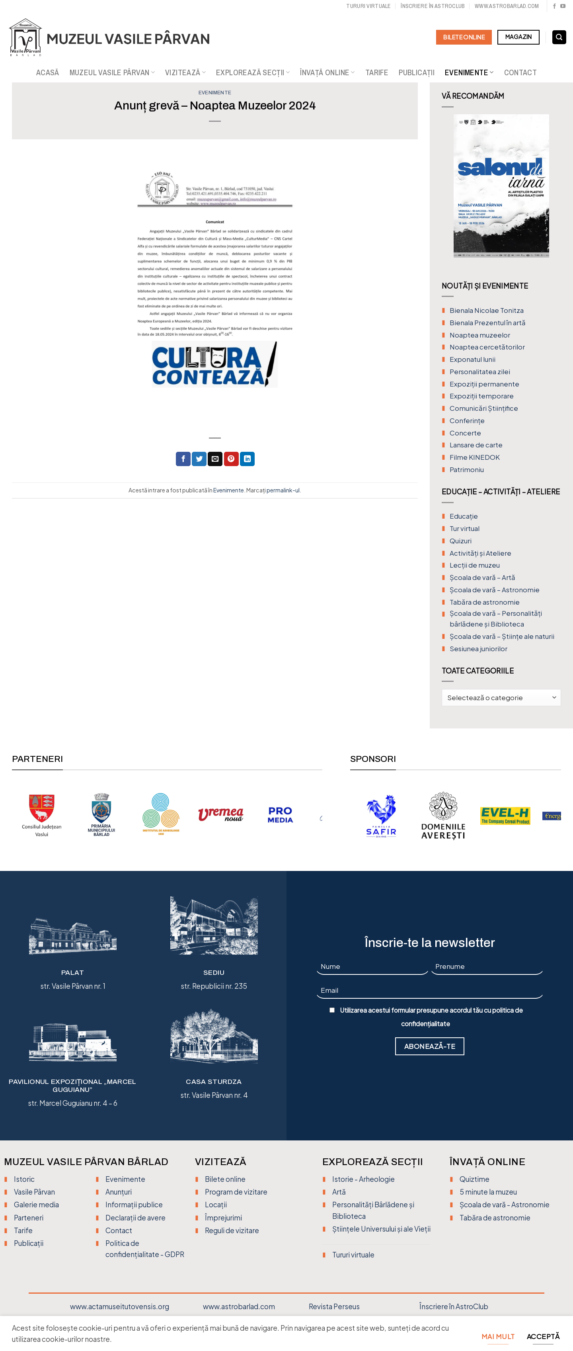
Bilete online (225, 1179)
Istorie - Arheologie (363, 1179)
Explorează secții (253, 72)
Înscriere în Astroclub (433, 6)
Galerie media (36, 1204)
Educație (464, 516)
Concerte (465, 433)
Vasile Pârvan (34, 1191)
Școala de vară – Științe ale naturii (502, 636)
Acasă (47, 72)
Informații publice (134, 1204)
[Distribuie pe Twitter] (199, 459)
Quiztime (474, 1179)
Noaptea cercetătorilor (487, 347)
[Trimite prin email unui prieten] (215, 459)
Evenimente (469, 72)
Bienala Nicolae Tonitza (487, 310)
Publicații (417, 72)
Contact (520, 72)
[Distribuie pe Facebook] (183, 459)
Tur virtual (464, 528)
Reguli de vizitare (232, 1230)
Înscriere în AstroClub (453, 1306)
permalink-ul (283, 490)
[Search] (559, 37)
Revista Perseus (334, 1306)
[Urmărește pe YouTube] (562, 7)
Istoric (24, 1179)
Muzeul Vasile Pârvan (112, 72)
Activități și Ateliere (480, 553)
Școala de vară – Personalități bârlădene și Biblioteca (496, 618)
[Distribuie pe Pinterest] (231, 459)
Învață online (327, 72)
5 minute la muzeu (488, 1191)
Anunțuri (118, 1191)
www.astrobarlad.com (507, 6)
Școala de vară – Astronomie (495, 590)
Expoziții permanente (484, 384)
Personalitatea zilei (480, 371)
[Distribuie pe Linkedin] (247, 459)
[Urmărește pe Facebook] (554, 7)
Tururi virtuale (368, 6)
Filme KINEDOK (475, 457)
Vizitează (185, 72)
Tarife (376, 72)
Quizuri (461, 541)
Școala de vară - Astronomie (505, 1204)
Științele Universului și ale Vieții (381, 1228)
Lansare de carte (476, 445)
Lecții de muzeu (475, 565)
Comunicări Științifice (484, 408)
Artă (339, 1191)
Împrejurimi (223, 1217)
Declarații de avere (135, 1217)
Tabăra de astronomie (485, 602)
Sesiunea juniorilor (478, 648)
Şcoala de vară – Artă (482, 577)
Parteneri (28, 1217)
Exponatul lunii (472, 359)
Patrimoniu (467, 469)
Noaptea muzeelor (480, 335)
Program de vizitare (236, 1191)
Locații (216, 1204)
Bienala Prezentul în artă (488, 322)
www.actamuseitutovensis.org (119, 1306)
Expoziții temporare (482, 396)
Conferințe (467, 420)
